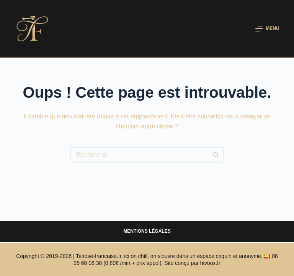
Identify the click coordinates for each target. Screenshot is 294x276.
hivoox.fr (210, 263)
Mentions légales (146, 231)
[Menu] (267, 29)
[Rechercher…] (139, 155)
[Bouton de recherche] (216, 155)
